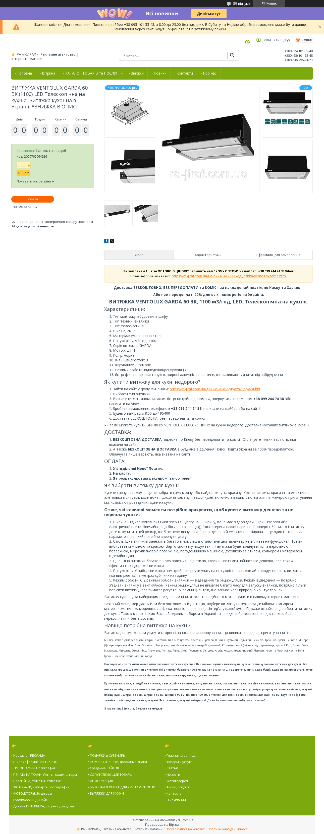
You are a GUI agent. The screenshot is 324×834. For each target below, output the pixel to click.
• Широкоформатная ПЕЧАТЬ (34, 761)
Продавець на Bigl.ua (162, 824)
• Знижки (136, 73)
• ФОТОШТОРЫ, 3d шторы (31, 793)
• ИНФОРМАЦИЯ (100, 781)
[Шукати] (231, 55)
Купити (32, 199)
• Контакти (183, 73)
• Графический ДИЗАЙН (29, 800)
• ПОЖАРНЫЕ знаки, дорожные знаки (117, 761)
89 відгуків (242, 3)
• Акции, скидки (177, 787)
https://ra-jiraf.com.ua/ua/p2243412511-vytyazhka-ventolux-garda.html (229, 276)
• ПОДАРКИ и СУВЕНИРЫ (107, 755)
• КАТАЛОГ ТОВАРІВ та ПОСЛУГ (90, 73)
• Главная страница (180, 755)
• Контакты (173, 793)
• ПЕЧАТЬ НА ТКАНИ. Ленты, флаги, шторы (44, 774)
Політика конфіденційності (228, 829)
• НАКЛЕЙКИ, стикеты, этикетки (36, 781)
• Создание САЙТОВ (103, 768)
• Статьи (171, 768)
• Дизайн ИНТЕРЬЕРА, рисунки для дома (42, 806)
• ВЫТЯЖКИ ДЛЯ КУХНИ (106, 793)
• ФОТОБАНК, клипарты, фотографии (40, 787)
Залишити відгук (276, 40)
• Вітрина (47, 73)
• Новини (159, 73)
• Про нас (209, 73)
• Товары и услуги (178, 761)
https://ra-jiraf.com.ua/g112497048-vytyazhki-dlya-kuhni (215, 389)
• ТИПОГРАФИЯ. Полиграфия (33, 768)
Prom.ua (187, 820)
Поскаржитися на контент (185, 829)
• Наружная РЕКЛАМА (28, 755)
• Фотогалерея (176, 781)
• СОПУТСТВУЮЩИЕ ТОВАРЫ (110, 774)
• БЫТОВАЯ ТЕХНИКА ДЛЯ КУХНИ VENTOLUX (121, 787)
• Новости (172, 774)
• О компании (175, 800)
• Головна (23, 73)
